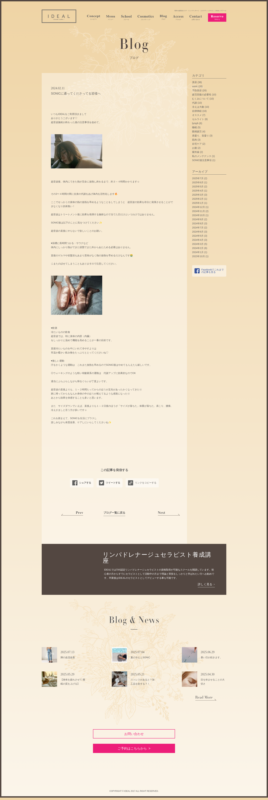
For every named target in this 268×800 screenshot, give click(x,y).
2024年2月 (198, 248)
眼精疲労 (197, 131)
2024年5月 (198, 235)
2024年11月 (198, 211)
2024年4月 (198, 240)
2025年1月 (198, 203)
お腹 (194, 148)
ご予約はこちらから (132, 750)
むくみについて (200, 98)
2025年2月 (198, 198)
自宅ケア (197, 143)
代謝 (194, 102)
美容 (194, 82)
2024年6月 (198, 231)
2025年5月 (198, 186)
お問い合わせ (134, 734)
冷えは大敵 (198, 106)
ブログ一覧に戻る (114, 512)
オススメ (197, 115)
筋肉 (194, 139)
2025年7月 (198, 178)
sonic (195, 86)
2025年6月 (198, 182)
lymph (195, 123)
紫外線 (195, 152)
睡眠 (194, 127)
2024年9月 (198, 219)
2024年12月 (198, 207)
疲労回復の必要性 (201, 94)
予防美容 (197, 90)
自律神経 (197, 111)
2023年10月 (198, 256)
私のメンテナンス (201, 156)
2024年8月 (198, 223)
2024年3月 (198, 244)
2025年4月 (198, 190)
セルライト (198, 119)
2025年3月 (198, 194)
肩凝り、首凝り (200, 135)
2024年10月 (198, 215)
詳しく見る (205, 584)
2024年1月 (198, 252)
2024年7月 (198, 227)
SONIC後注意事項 (202, 160)
